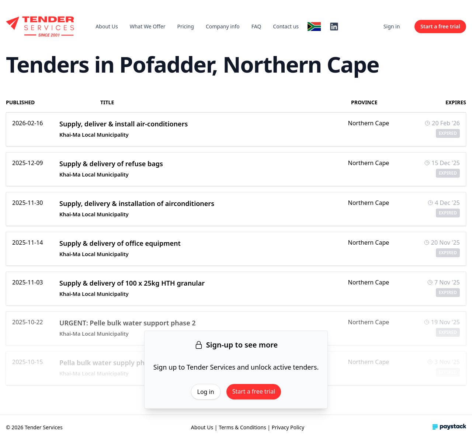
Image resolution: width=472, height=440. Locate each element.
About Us (107, 26)
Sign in (392, 26)
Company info (223, 26)
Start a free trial (253, 391)
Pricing (185, 26)
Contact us (286, 26)
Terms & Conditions (242, 427)
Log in (205, 392)
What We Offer (148, 26)
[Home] (40, 26)
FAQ (256, 26)
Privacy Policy (288, 427)
